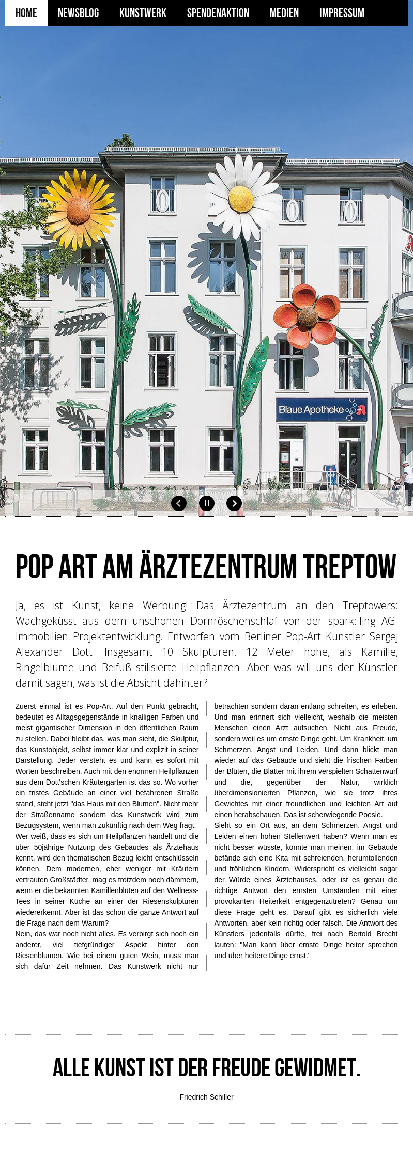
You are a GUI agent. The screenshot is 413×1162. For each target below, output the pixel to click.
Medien (284, 13)
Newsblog (78, 13)
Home (26, 13)
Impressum (341, 13)
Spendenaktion (218, 13)
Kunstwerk (142, 13)
